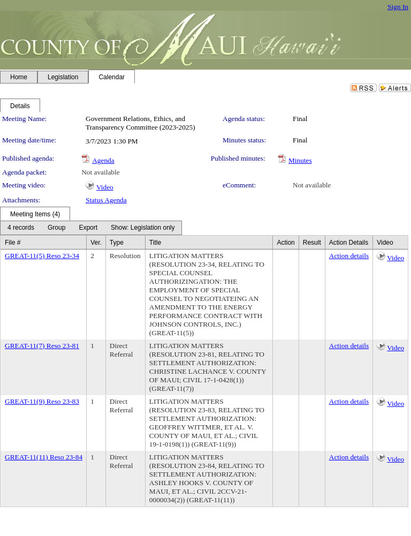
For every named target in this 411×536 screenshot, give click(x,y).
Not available (100, 172)
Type (117, 242)
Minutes (300, 160)
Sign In (397, 7)
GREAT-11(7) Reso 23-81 (42, 346)
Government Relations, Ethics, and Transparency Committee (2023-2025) (140, 123)
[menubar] (91, 228)
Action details (349, 256)
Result (312, 242)
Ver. (96, 242)
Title (155, 242)
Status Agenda (106, 200)
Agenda (103, 160)
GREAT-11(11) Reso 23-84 (43, 457)
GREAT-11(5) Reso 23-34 (42, 256)
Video (104, 187)
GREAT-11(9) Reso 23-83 (42, 401)
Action (285, 242)
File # (12, 242)
